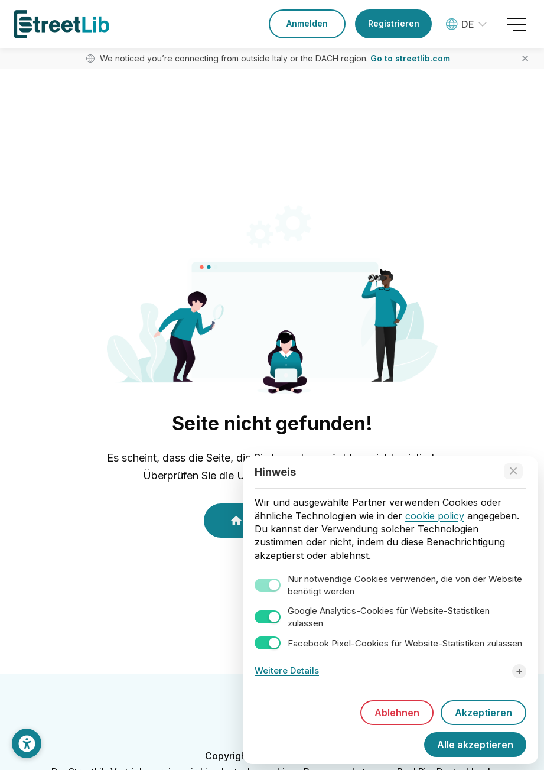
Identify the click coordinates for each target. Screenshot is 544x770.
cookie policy (434, 516)
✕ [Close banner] (525, 58)
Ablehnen (396, 713)
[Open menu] (517, 24)
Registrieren (393, 23)
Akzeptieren (483, 713)
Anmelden (307, 23)
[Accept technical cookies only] (513, 471)
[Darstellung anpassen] (26, 743)
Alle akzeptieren (475, 744)
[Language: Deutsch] (467, 24)
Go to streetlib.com (410, 58)
